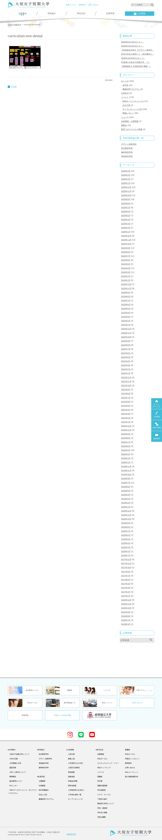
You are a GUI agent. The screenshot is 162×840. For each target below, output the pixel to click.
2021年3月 (125, 414)
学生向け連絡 (101, 813)
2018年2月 (125, 551)
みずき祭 (126, 105)
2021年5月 (125, 406)
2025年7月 (125, 207)
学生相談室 (101, 790)
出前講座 (41, 786)
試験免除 (70, 777)
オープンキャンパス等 (132, 109)
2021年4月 (125, 410)
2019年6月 (125, 487)
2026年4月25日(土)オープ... (133, 58)
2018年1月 (125, 555)
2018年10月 (126, 519)
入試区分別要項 (73, 768)
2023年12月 (126, 284)
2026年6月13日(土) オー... (132, 42)
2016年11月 (126, 604)
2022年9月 (125, 341)
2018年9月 (125, 523)
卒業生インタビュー (132, 759)
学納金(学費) (71, 781)
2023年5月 (125, 308)
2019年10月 (126, 474)
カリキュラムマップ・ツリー (107, 763)
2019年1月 (125, 507)
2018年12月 (126, 511)
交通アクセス (71, 5)
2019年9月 (125, 478)
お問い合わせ (93, 5)
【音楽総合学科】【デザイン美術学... (137, 50)
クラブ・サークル (103, 795)
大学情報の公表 (14, 763)
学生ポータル (101, 759)
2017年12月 (126, 559)
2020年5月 (125, 450)
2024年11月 (126, 240)
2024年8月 (125, 252)
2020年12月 (126, 426)
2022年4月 (125, 361)
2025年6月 (125, 211)
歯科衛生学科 (127, 152)
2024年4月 (125, 268)
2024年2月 (125, 276)
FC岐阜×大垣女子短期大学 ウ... (135, 62)
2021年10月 (126, 385)
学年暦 (99, 781)
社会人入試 (42, 795)
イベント (125, 97)
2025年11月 (126, 191)
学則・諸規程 (101, 808)
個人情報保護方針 (131, 777)
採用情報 (25, 715)
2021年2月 (125, 418)
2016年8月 (125, 616)
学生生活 (81, 13)
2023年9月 (125, 292)
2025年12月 (126, 187)
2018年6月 (125, 535)
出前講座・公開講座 (130, 121)
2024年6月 (125, 260)
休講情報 (100, 754)
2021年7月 (125, 398)
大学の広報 (13, 759)
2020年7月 (125, 442)
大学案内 (22, 13)
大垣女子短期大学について (18, 754)
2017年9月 (125, 572)
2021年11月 (126, 381)
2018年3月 (125, 547)
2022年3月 (125, 365)
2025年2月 (125, 228)
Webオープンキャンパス (133, 101)
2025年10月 (126, 195)
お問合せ (125, 93)
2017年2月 (125, 592)
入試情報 (139, 13)
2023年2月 (125, 321)
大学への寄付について (17, 772)
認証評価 (12, 768)
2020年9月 (125, 434)
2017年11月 (126, 563)
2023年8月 (125, 296)
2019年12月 (126, 466)
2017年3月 (125, 588)
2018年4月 (125, 543)
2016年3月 (125, 624)
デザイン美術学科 (129, 144)
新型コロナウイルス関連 (131, 129)
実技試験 (70, 772)
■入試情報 (70, 750)
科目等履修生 (43, 790)
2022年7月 (125, 349)
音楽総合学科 (127, 156)
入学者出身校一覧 (73, 795)
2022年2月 (125, 369)
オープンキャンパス (74, 799)
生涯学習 (110, 13)
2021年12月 (126, 377)
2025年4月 (125, 219)
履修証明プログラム (131, 89)
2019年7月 (125, 483)
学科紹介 (52, 13)
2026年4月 (125, 171)
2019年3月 (125, 499)
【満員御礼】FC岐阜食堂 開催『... (136, 66)
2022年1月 (125, 373)
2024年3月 (125, 272)
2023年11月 (126, 288)
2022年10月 (126, 337)
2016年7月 (125, 620)
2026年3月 (125, 175)
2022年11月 (126, 333)
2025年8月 (125, 203)
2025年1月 (125, 232)
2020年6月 (125, 446)
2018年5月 (125, 539)
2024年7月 (125, 256)
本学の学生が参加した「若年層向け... (137, 54)
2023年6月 (125, 304)
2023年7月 (125, 300)
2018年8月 (125, 527)
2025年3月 (125, 224)
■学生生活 (99, 750)
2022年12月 (126, 329)
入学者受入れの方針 (74, 763)
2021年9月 (125, 389)
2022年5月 (125, 357)
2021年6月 (125, 402)
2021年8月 (125, 393)
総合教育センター (15, 781)
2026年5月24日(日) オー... (132, 46)
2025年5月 (125, 215)
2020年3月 (125, 458)
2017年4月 (125, 584)
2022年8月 (125, 345)
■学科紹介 (41, 750)
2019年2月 (125, 503)
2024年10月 (126, 244)
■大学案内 (11, 750)
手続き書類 (101, 817)
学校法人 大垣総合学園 (62, 715)
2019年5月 (125, 491)
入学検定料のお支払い (75, 790)
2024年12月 (126, 236)
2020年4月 (125, 454)
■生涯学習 (41, 777)
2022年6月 (125, 353)
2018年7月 (125, 531)
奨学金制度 (71, 786)
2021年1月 (125, 422)
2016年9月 (125, 612)
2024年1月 (125, 280)
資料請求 (82, 5)
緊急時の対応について (105, 804)
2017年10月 (126, 567)
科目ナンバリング (103, 768)
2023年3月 (125, 317)
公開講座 (41, 781)
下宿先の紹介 (101, 799)
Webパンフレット (131, 772)
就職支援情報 (101, 786)
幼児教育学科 (127, 148)
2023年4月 (125, 313)
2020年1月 (125, 462)
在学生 (125, 85)
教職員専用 (71, 834)
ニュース (125, 117)
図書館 (99, 777)
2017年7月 (125, 576)
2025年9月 (125, 199)
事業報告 (12, 777)
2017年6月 (125, 580)
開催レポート (128, 113)
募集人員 (70, 759)
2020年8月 (125, 438)
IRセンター (13, 786)
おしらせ (125, 81)
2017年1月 (125, 596)
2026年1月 (125, 183)
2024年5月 (125, 264)
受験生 (124, 125)
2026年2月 (125, 179)
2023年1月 (125, 325)
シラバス (100, 772)
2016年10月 (126, 608)
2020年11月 (126, 430)
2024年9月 (125, 248)
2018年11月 (126, 515)
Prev (12, 86)
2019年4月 (125, 495)
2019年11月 (126, 470)
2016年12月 (126, 600)
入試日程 (70, 754)
